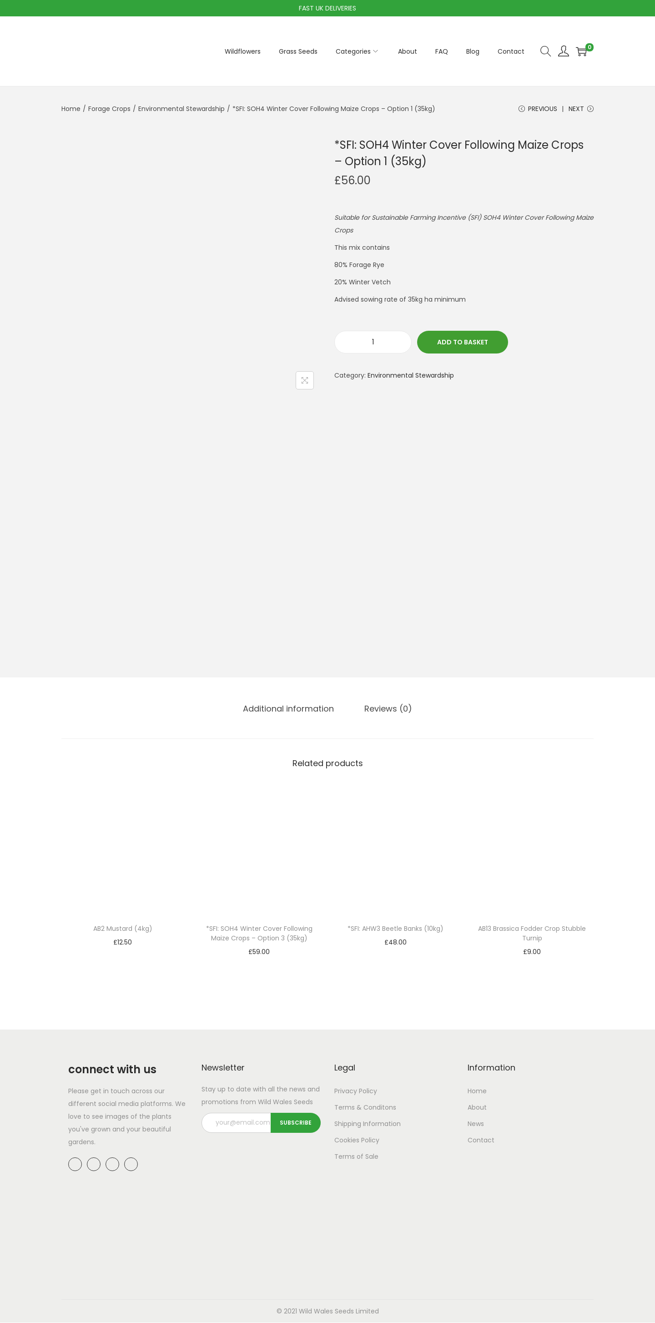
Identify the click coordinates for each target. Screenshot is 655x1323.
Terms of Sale (356, 1156)
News (476, 1124)
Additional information (289, 709)
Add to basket (462, 343)
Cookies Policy (356, 1140)
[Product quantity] (373, 343)
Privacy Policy (355, 1091)
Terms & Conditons (365, 1107)
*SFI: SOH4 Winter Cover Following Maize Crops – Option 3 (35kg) (259, 933)
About (477, 1107)
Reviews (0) (388, 709)
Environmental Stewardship (181, 108)
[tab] (289, 709)
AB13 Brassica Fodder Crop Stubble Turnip (532, 933)
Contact (481, 1140)
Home (71, 108)
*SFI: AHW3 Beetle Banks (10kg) (395, 929)
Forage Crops (109, 108)
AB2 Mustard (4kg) (122, 929)
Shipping (347, 1124)
